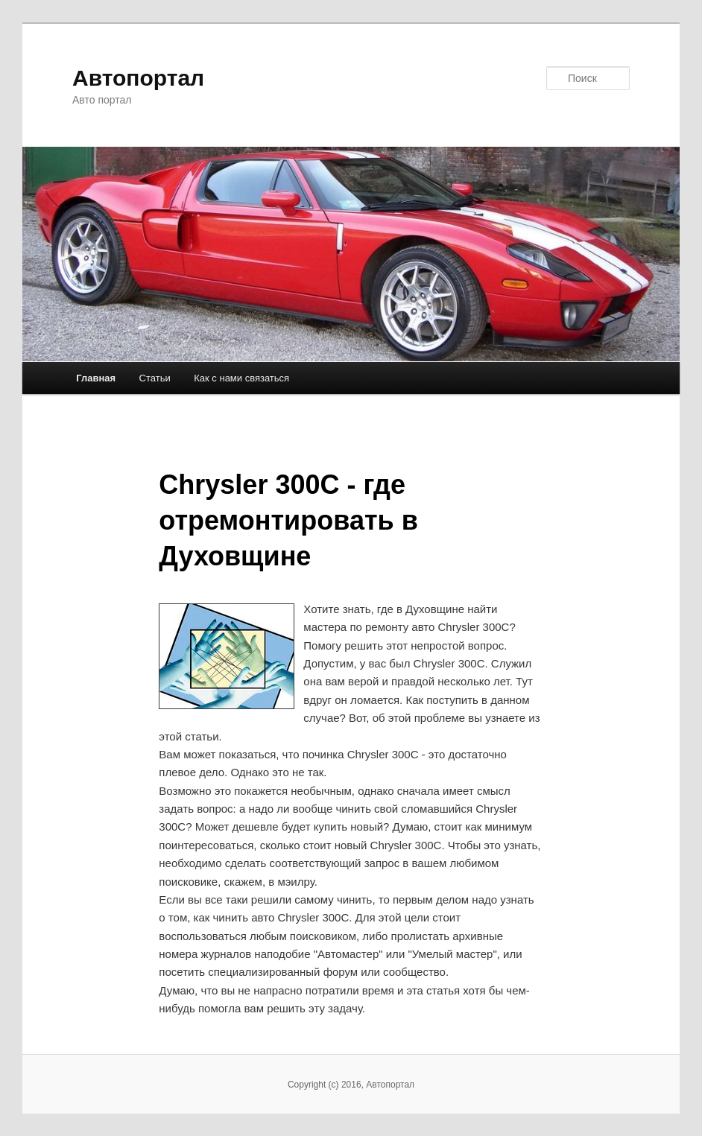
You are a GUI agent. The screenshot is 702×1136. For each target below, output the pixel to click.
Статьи (155, 378)
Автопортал (138, 78)
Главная (96, 378)
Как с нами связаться (241, 378)
